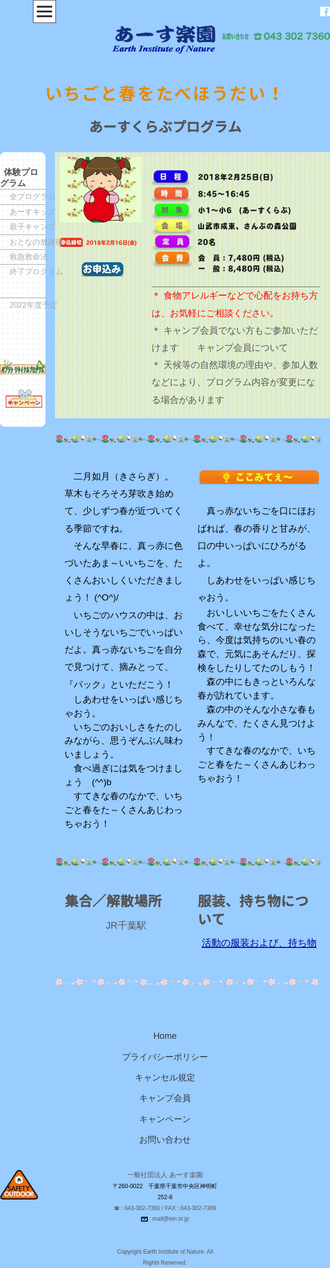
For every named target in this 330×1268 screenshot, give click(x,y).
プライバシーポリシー (165, 1057)
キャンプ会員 (165, 1098)
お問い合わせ (165, 1140)
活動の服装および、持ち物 (259, 942)
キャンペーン (165, 1119)
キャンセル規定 (165, 1077)
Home (165, 1036)
